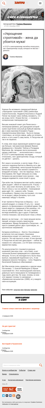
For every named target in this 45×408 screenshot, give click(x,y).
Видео (4, 374)
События (22, 370)
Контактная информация (15, 380)
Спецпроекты (14, 374)
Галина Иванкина (24, 24)
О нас (4, 380)
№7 (11, 388)
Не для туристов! (9, 326)
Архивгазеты (19, 389)
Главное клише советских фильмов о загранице (20, 308)
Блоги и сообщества (9, 370)
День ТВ (4, 384)
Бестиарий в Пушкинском (12, 344)
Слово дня (31, 370)
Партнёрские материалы (33, 380)
